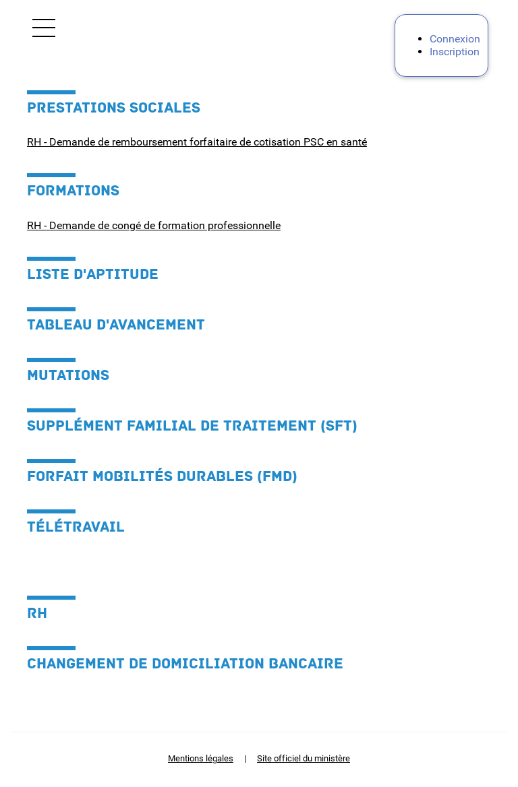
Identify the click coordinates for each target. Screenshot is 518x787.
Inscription (455, 51)
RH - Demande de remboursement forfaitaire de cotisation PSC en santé (197, 141)
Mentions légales (200, 758)
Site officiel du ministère (303, 758)
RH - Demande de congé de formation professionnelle (154, 225)
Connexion (455, 38)
